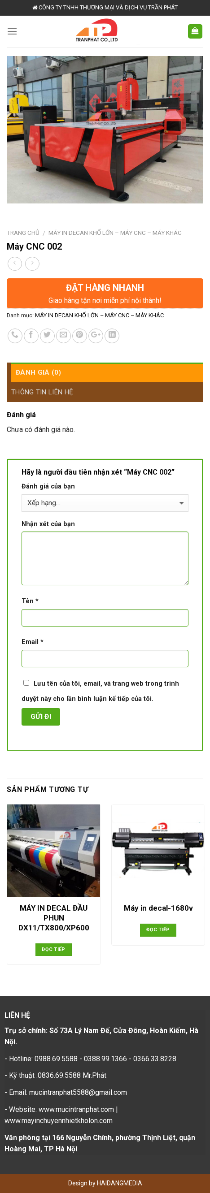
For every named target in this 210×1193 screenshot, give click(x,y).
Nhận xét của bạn (48, 524)
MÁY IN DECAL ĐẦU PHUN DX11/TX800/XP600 (53, 917)
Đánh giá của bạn (48, 486)
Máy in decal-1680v (158, 907)
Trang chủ (23, 232)
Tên (30, 601)
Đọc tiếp (54, 949)
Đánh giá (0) (38, 372)
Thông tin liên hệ (42, 392)
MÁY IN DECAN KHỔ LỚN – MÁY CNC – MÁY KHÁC (115, 232)
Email (33, 642)
